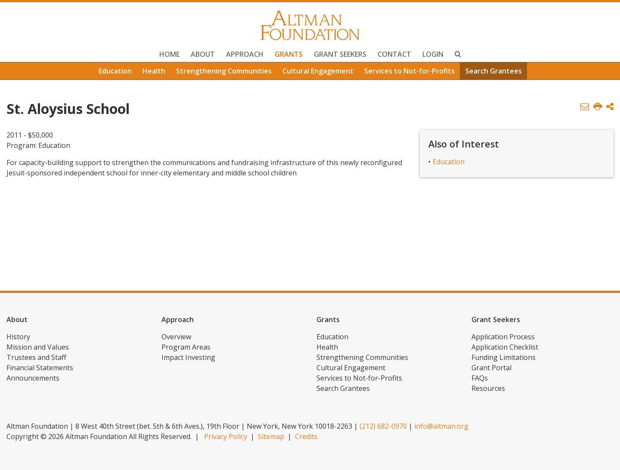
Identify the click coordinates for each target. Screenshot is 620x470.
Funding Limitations (503, 357)
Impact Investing (188, 357)
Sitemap (271, 436)
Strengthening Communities (224, 71)
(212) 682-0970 (383, 426)
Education (115, 71)
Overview (176, 336)
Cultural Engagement (317, 71)
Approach (245, 54)
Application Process (503, 336)
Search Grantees (493, 71)
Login (432, 54)
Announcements (32, 378)
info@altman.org (441, 426)
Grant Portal (491, 367)
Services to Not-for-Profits (409, 71)
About (203, 54)
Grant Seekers (340, 54)
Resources (488, 388)
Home (169, 54)
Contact (394, 54)
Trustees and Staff (36, 357)
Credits (306, 436)
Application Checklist (504, 347)
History (18, 336)
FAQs (479, 378)
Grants (289, 54)
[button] (610, 107)
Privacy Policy (225, 436)
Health (154, 71)
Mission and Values (37, 347)
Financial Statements (39, 367)
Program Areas (186, 347)
